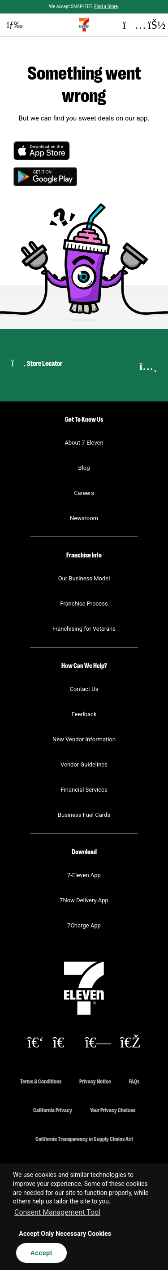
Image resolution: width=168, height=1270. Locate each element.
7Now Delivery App (84, 900)
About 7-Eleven (84, 442)
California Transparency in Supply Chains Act (84, 1138)
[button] (11, 24)
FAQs (134, 1081)
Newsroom (84, 518)
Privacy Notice (95, 1081)
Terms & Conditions (40, 1081)
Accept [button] (41, 1253)
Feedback (84, 714)
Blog (84, 467)
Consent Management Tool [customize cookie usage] (57, 1212)
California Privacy (52, 1109)
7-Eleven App (84, 875)
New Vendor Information (84, 739)
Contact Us (84, 689)
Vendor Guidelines (84, 764)
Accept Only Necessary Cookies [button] (65, 1234)
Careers (84, 493)
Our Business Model (84, 578)
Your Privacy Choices (112, 1109)
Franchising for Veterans (84, 628)
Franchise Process (84, 603)
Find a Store (106, 6)
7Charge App (84, 925)
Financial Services (83, 789)
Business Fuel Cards (84, 814)
